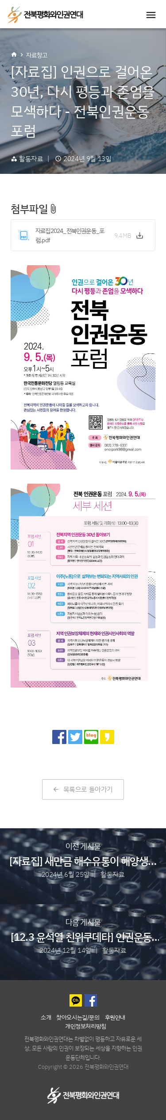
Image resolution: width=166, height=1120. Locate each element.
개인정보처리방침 (85, 1026)
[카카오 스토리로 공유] (107, 737)
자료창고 (36, 55)
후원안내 (115, 1017)
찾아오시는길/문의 (77, 1017)
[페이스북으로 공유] (59, 737)
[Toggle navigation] (150, 15)
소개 (46, 1017)
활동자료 (31, 158)
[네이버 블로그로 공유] (91, 737)
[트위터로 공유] (75, 737)
